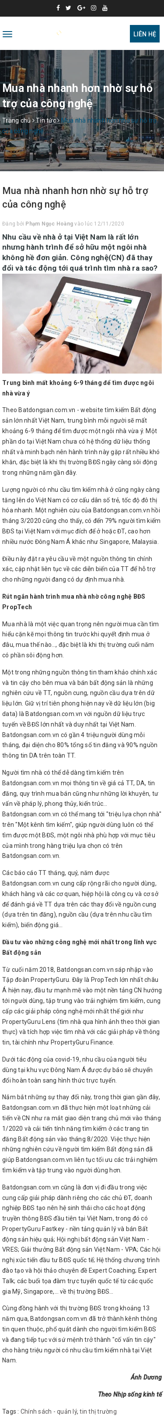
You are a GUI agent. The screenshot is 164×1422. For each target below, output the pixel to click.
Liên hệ (144, 34)
